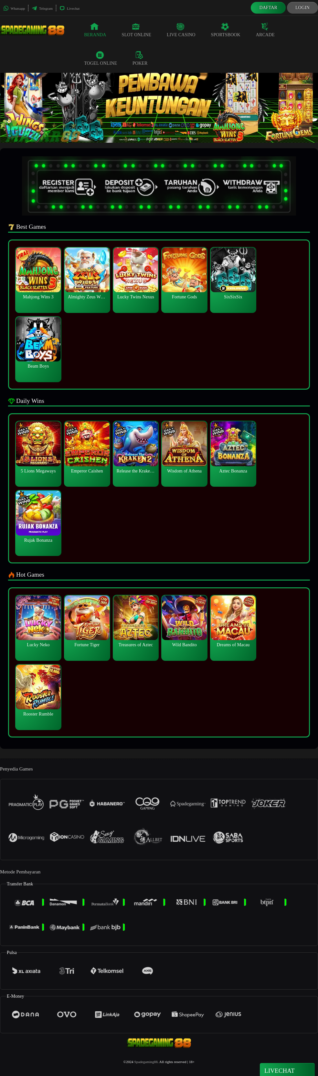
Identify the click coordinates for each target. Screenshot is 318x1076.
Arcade (265, 29)
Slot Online (136, 29)
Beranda (95, 29)
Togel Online (100, 58)
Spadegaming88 (146, 1062)
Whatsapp (14, 8)
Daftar (268, 7)
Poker (139, 58)
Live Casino (181, 29)
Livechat (69, 8)
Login (302, 7)
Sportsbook (225, 29)
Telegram (42, 8)
